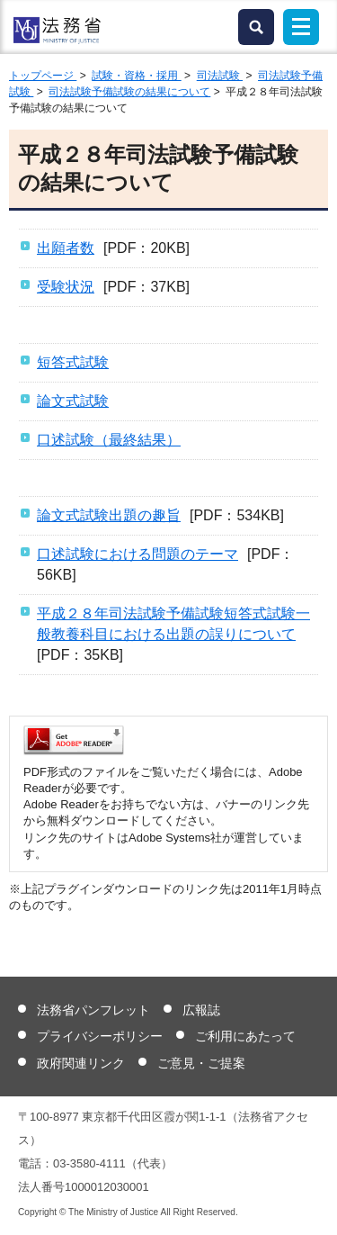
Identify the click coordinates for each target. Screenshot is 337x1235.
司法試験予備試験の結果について (129, 92)
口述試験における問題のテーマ (137, 554)
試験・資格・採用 (136, 75)
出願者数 (65, 248)
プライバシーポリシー (100, 1036)
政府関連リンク (81, 1063)
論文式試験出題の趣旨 (109, 515)
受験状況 (65, 286)
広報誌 (201, 1010)
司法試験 (220, 75)
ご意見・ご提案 (201, 1063)
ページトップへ (312, 1207)
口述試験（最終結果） (109, 439)
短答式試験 (73, 362)
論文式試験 (73, 401)
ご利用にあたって (245, 1036)
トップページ (42, 75)
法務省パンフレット (93, 1010)
